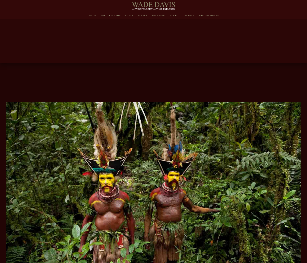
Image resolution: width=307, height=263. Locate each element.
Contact (188, 15)
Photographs (110, 15)
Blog (173, 15)
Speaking (158, 15)
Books (142, 15)
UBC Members (209, 15)
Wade (92, 15)
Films (129, 15)
